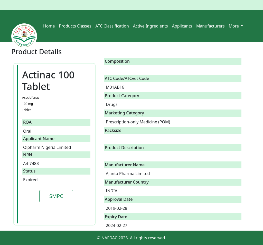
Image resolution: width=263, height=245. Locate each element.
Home (49, 26)
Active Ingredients (150, 26)
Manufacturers (210, 26)
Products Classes (75, 26)
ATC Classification (112, 26)
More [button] (234, 26)
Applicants (182, 26)
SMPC (56, 196)
